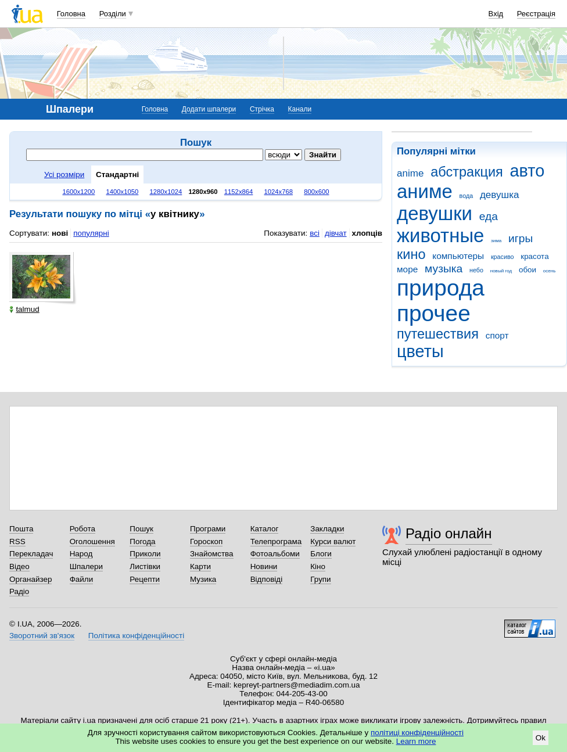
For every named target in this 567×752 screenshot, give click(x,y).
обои (527, 269)
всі (315, 233)
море (407, 269)
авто (527, 170)
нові (60, 233)
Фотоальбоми (275, 553)
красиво (502, 256)
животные (440, 235)
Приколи (145, 553)
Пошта (21, 528)
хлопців (367, 233)
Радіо (19, 591)
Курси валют (333, 541)
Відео (19, 566)
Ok (541, 737)
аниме (425, 191)
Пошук (141, 528)
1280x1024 (165, 191)
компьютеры (458, 256)
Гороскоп (206, 541)
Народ (81, 553)
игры (520, 238)
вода (466, 195)
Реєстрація (536, 13)
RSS (17, 541)
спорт (497, 335)
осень (549, 271)
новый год (501, 271)
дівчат (336, 233)
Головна (71, 13)
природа (441, 287)
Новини (264, 566)
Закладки (327, 528)
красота (534, 256)
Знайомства (212, 553)
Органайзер (30, 579)
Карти (200, 566)
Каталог (264, 528)
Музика (203, 579)
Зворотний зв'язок (41, 635)
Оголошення (92, 541)
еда (488, 216)
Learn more (416, 741)
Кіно (317, 566)
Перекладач (31, 553)
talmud (24, 309)
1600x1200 (79, 191)
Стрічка (262, 109)
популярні (91, 233)
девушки (434, 213)
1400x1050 (122, 191)
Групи (320, 579)
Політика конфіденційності (136, 635)
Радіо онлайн (448, 533)
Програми (207, 528)
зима (496, 240)
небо (476, 270)
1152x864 (238, 191)
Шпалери (86, 566)
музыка (443, 268)
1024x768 (278, 191)
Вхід (496, 13)
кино (411, 254)
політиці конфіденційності (417, 732)
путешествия (438, 333)
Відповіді (266, 579)
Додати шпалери (209, 109)
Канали (300, 109)
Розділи (112, 13)
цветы (420, 351)
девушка (499, 194)
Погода (142, 541)
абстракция (466, 171)
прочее (434, 313)
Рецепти (145, 579)
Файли (82, 579)
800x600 (316, 191)
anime (410, 173)
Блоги (321, 553)
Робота (82, 528)
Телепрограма (276, 541)
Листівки (145, 566)
